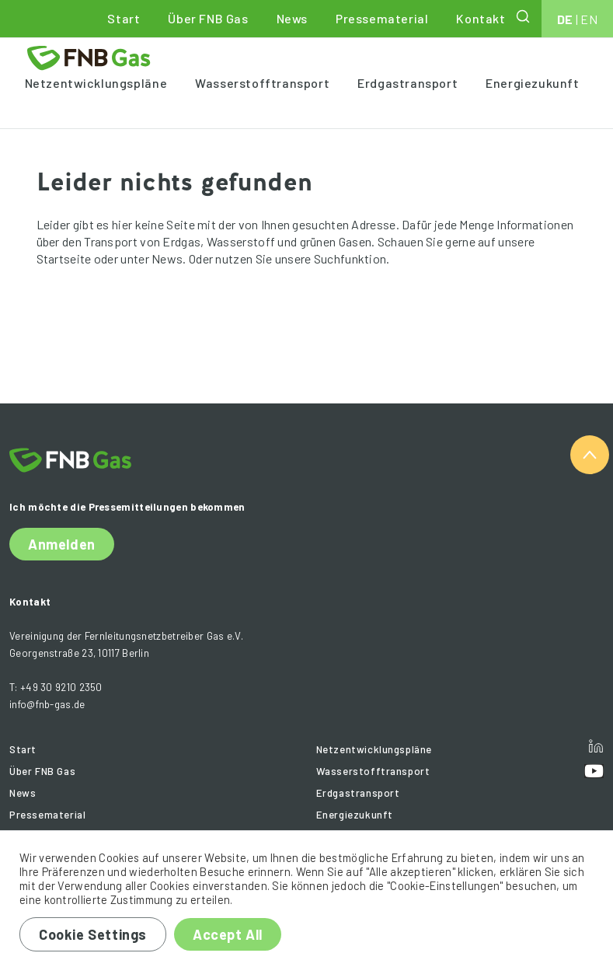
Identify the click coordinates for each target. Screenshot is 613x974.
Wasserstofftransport (262, 82)
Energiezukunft (532, 82)
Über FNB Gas (208, 18)
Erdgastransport (407, 82)
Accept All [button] (228, 934)
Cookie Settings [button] (93, 934)
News (292, 18)
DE (565, 19)
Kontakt (480, 18)
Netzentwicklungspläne (96, 82)
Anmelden (62, 544)
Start (123, 18)
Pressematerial (382, 18)
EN (588, 19)
